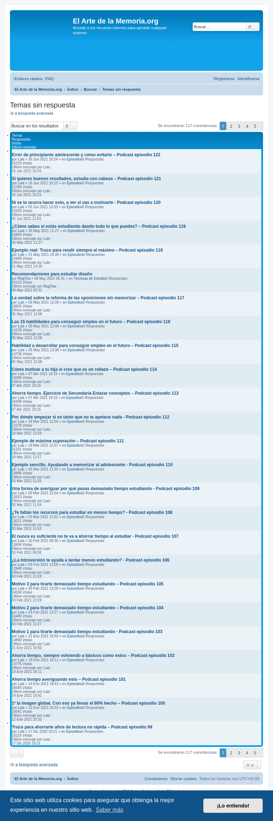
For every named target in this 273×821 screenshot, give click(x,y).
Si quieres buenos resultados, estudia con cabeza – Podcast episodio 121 (86, 178)
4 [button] (247, 126)
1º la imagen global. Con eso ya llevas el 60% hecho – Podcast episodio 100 (88, 703)
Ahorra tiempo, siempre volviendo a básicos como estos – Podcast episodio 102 (93, 655)
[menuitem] (49, 78)
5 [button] (255, 126)
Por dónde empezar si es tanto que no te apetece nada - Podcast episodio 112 (90, 417)
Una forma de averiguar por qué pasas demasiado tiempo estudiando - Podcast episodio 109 (105, 488)
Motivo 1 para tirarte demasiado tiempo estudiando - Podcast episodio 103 (87, 631)
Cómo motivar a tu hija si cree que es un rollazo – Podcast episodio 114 (84, 369)
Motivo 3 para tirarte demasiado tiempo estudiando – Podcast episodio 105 (88, 583)
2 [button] (231, 126)
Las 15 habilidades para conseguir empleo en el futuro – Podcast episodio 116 (91, 321)
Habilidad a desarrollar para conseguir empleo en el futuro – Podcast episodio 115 (95, 345)
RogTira (24, 278)
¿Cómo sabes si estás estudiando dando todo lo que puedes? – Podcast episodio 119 (99, 226)
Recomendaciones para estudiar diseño (52, 274)
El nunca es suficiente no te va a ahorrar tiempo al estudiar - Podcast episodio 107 (95, 536)
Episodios (74, 159)
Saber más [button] (109, 810)
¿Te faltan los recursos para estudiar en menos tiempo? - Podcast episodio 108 (92, 512)
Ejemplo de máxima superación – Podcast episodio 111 (68, 440)
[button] (261, 126)
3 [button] (239, 126)
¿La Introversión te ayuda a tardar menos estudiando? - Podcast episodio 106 (90, 560)
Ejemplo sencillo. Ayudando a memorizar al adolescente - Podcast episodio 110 (92, 464)
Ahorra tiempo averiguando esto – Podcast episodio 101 (69, 679)
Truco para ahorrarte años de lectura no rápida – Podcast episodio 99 (82, 727)
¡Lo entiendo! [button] (233, 806)
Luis (21, 159)
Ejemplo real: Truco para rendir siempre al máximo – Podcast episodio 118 (87, 250)
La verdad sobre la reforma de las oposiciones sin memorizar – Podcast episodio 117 (98, 297)
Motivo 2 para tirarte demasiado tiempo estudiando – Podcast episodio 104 (88, 607)
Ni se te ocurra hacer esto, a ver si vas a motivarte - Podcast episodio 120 (86, 202)
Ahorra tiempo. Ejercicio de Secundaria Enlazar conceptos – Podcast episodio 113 (95, 393)
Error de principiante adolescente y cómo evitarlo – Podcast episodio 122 (86, 154)
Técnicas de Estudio (90, 278)
